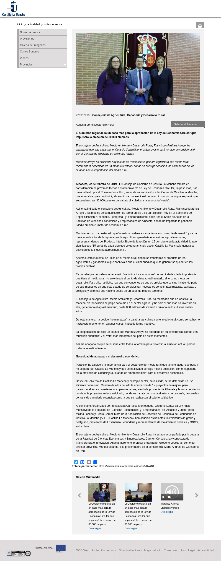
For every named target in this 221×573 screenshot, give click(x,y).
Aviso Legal (187, 550)
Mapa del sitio (153, 550)
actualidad (33, 24)
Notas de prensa (30, 32)
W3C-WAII (83, 550)
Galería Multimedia (185, 124)
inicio (20, 24)
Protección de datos (104, 550)
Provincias (26, 64)
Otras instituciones (130, 550)
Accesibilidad (205, 550)
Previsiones (27, 38)
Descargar (94, 528)
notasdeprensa (53, 24)
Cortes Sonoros (29, 51)
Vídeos (24, 58)
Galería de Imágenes (33, 45)
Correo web (171, 550)
